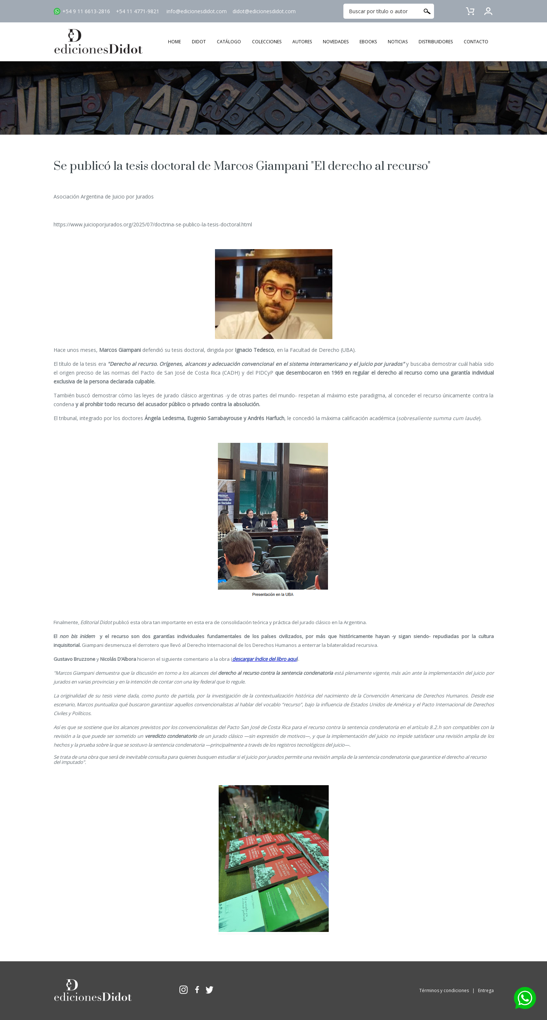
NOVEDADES (336, 42)
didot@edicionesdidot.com (264, 11)
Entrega (486, 990)
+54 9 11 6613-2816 (86, 11)
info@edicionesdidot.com (197, 11)
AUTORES (302, 42)
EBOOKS (368, 42)
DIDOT (199, 42)
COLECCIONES (266, 42)
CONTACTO (476, 42)
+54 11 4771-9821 (137, 11)
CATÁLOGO (229, 42)
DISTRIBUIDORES (436, 42)
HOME (174, 42)
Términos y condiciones (444, 990)
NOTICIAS (398, 42)
